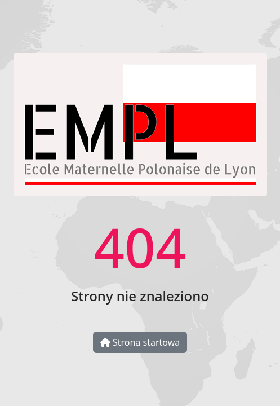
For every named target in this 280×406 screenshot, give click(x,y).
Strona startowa (140, 342)
